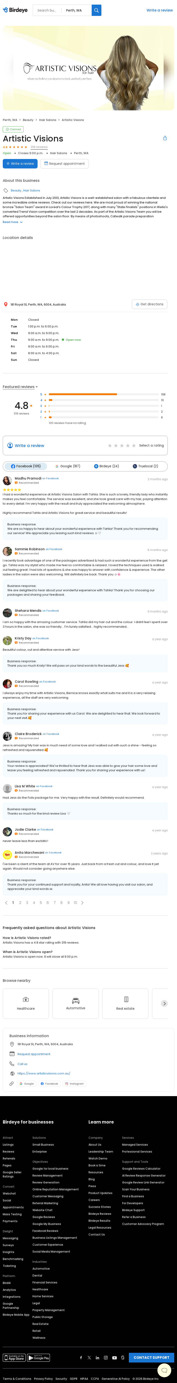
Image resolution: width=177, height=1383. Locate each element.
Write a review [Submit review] (20, 163)
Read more (13, 222)
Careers (94, 1199)
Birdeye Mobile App (16, 1314)
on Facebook (50, 478)
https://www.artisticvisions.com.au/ (44, 1073)
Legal (36, 1303)
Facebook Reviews (45, 1230)
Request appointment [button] (34, 1053)
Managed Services (135, 1144)
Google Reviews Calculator (141, 1168)
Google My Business (46, 1223)
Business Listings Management (54, 1237)
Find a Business (133, 1196)
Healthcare (40, 1289)
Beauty (28, 120)
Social (7, 1200)
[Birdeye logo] (16, 10)
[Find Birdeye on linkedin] (97, 1357)
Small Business (43, 1144)
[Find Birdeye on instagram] (106, 1357)
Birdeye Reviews (99, 1213)
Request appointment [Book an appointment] (64, 163)
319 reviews (39, 147)
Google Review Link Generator (143, 1182)
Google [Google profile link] (27, 1083)
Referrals (9, 1158)
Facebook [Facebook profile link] (49, 1083)
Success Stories (99, 1206)
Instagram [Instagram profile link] (74, 1083)
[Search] (96, 10)
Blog (91, 1179)
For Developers (132, 1203)
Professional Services (137, 1151)
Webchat (9, 1193)
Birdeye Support (133, 1210)
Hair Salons (47, 120)
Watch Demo (97, 1158)
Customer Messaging (47, 1196)
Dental (37, 1275)
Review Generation (45, 1182)
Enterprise (39, 1151)
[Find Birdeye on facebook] (81, 1357)
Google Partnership (11, 1305)
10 (75, 902)
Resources (95, 1172)
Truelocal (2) (143, 466)
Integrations (12, 1296)
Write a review (160, 10)
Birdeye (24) (105, 466)
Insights (8, 1252)
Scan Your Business (136, 1189)
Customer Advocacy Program (143, 1223)
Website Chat (42, 1210)
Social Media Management (51, 1251)
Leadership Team (100, 1151)
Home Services (42, 1296)
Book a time (97, 1165)
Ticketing (9, 1265)
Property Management (48, 1310)
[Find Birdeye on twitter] (89, 1357)
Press (92, 1186)
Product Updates (100, 1193)
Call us (22, 1063)
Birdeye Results (99, 1220)
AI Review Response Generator (143, 1175)
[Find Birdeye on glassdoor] (122, 1357)
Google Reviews (43, 1216)
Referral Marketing (45, 1203)
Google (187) (66, 466)
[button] (82, 902)
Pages (7, 1165)
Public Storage (42, 1316)
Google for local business (50, 1168)
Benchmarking (13, 1258)
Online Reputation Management (55, 1189)
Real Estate (40, 1323)
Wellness (38, 1337)
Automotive (41, 1268)
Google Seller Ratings (12, 1174)
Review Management (47, 1175)
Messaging (10, 1238)
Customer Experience (47, 1244)
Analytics (9, 1289)
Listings (8, 1144)
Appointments (13, 1207)
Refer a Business (134, 1216)
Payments (10, 1221)
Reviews (8, 1151)
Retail (36, 1330)
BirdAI (7, 1282)
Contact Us (96, 1234)
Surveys (8, 1245)
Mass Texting (12, 1214)
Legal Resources (99, 1227)
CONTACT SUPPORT (151, 1357)
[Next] (164, 1003)
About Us (94, 1144)
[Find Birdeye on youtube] (114, 1357)
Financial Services (44, 1282)
